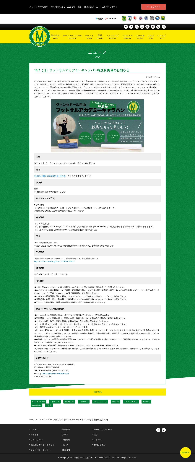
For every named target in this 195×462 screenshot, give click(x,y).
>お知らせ (69, 401)
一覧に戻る (97, 392)
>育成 (48, 405)
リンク (65, 445)
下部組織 (66, 440)
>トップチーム (130, 401)
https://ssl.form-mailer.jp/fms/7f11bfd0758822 (54, 261)
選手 (96, 435)
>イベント (54, 401)
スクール (98, 440)
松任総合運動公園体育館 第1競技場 (50, 176)
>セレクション (100, 401)
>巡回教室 (36, 405)
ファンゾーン (37, 440)
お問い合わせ (100, 445)
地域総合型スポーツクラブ (43, 445)
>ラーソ (146, 401)
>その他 (115, 401)
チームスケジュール (103, 429)
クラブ (65, 435)
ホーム (32, 420)
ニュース (42, 420)
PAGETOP (186, 452)
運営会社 (66, 450)
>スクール (83, 401)
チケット (35, 435)
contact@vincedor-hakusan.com (55, 373)
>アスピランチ (38, 401)
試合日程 (66, 429)
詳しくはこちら (154, 7)
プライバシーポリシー (41, 450)
